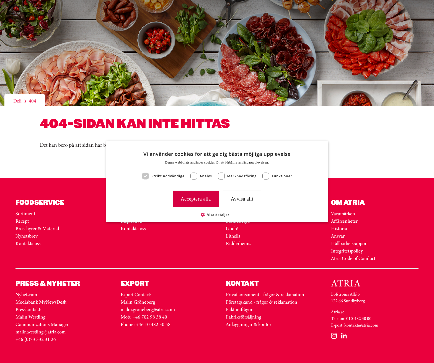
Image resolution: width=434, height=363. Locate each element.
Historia (339, 228)
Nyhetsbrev (27, 236)
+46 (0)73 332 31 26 (36, 339)
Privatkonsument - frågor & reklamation (265, 294)
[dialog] (217, 181)
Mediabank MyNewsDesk (41, 302)
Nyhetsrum (26, 294)
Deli (17, 100)
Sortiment (25, 213)
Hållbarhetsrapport (349, 243)
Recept (22, 221)
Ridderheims (238, 243)
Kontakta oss (28, 243)
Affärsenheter (344, 221)
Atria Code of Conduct (353, 258)
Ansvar (338, 236)
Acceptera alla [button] (196, 199)
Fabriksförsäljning (243, 316)
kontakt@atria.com (361, 325)
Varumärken (343, 213)
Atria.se (337, 312)
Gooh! (232, 228)
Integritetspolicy (347, 250)
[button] (217, 214)
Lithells (233, 236)
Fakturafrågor (239, 309)
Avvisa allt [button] (242, 199)
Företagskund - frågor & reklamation (261, 302)
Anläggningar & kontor (248, 324)
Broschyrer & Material (38, 228)
